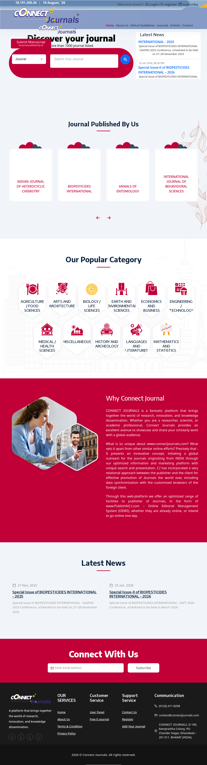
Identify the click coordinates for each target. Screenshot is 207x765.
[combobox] (29, 59)
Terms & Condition (69, 726)
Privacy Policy (66, 733)
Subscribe (143, 668)
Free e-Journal (99, 719)
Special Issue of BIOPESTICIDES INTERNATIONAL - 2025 (54, 594)
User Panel (97, 712)
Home (110, 25)
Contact (187, 25)
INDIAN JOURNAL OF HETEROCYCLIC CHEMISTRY (31, 186)
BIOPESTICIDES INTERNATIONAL (79, 188)
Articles (175, 25)
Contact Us (129, 712)
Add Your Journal (133, 726)
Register (127, 719)
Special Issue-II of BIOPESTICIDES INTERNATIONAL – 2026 (138, 594)
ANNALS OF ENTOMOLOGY (127, 188)
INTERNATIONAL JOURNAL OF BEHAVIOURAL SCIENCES (176, 183)
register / (171, 4)
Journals (162, 25)
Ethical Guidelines (142, 25)
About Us (122, 25)
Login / (154, 4)
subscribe (190, 4)
